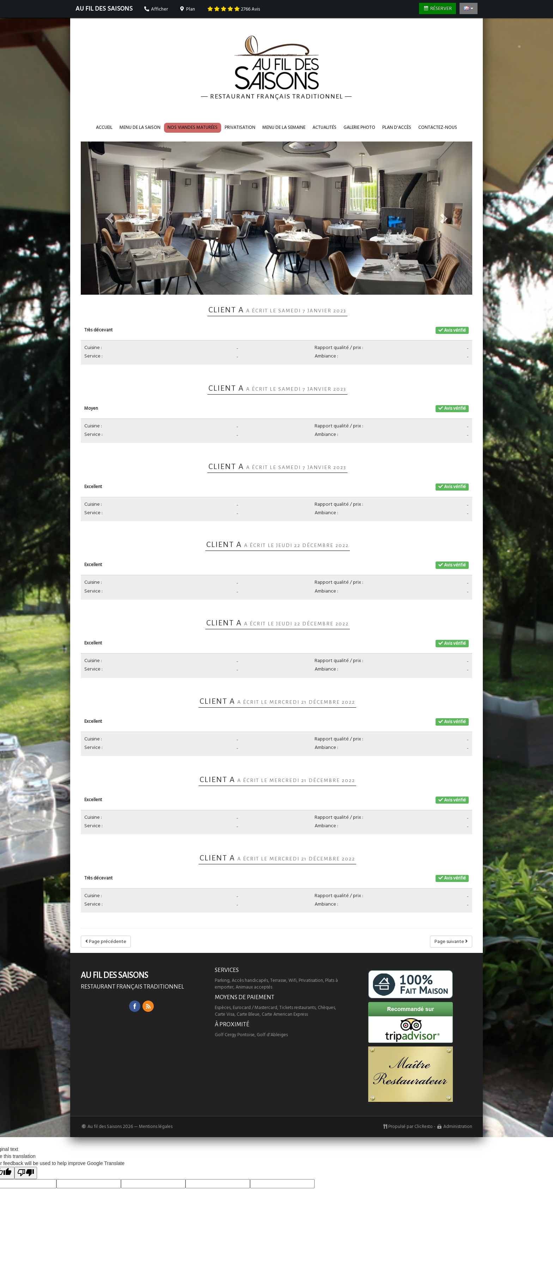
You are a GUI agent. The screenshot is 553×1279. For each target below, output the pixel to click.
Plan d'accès (396, 127)
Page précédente (105, 941)
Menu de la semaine (283, 127)
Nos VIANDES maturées (193, 127)
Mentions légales (155, 1126)
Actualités (324, 127)
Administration (457, 1126)
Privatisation (240, 127)
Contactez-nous (437, 127)
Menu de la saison (140, 127)
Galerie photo (359, 127)
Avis (233, 9)
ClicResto (423, 1126)
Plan (187, 9)
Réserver (437, 8)
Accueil (104, 127)
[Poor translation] (25, 1173)
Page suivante (451, 941)
